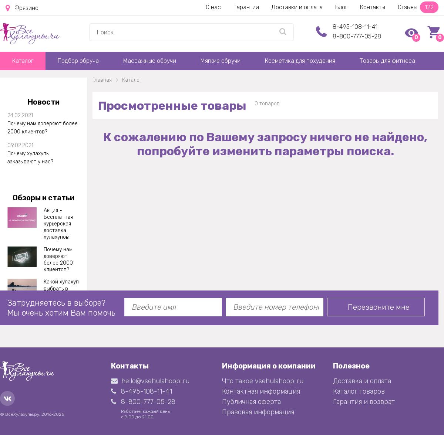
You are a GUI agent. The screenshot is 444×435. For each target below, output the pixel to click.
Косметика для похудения (300, 60)
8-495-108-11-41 (355, 26)
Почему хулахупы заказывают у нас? (30, 157)
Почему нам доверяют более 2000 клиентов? (42, 127)
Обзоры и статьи (43, 198)
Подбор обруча (78, 60)
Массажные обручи (149, 60)
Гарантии (246, 7)
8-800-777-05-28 (357, 36)
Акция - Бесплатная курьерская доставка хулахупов (58, 224)
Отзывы (418, 7)
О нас (213, 7)
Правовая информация (258, 412)
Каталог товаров (359, 391)
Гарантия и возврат (364, 401)
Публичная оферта (251, 401)
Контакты (372, 7)
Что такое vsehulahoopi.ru (262, 381)
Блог (341, 7)
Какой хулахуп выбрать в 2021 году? (61, 288)
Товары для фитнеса (387, 60)
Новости (44, 102)
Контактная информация (261, 391)
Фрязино (22, 8)
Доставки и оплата (297, 7)
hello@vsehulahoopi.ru (150, 381)
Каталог (22, 60)
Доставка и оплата (362, 381)
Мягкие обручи (220, 60)
